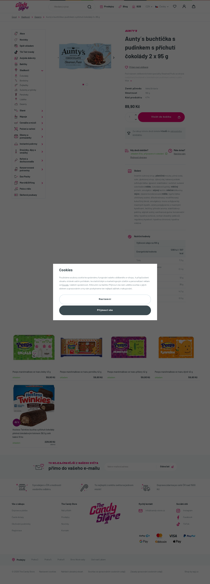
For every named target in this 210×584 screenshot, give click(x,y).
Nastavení (105, 299)
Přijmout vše (105, 310)
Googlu (65, 285)
